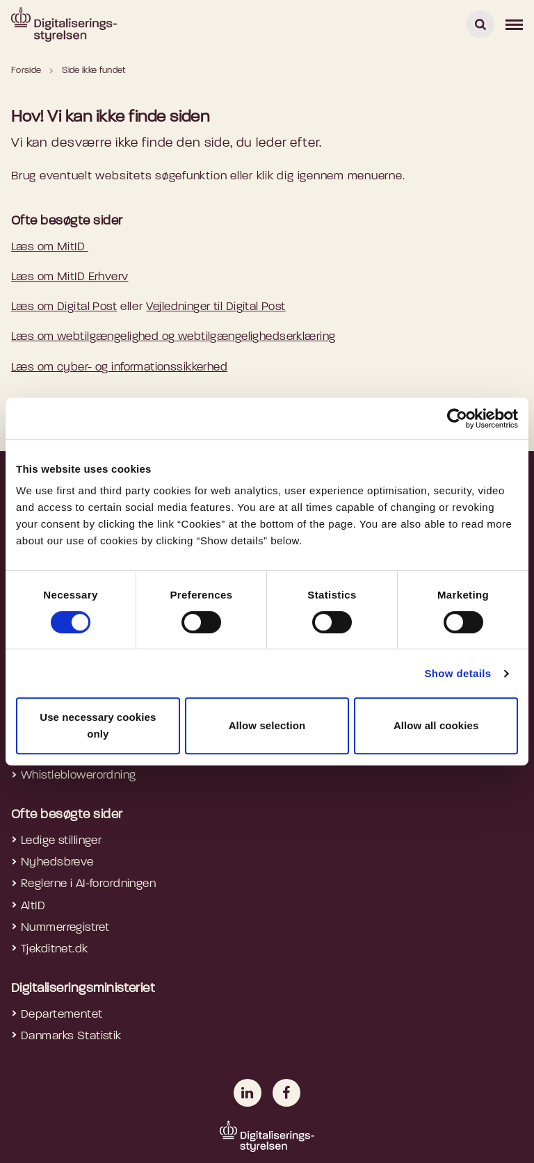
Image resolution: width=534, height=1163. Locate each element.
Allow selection (267, 725)
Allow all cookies (436, 725)
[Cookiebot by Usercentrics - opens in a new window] (457, 418)
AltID (33, 906)
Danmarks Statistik (71, 1036)
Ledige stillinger (61, 841)
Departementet (62, 1014)
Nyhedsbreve (57, 862)
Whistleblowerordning (78, 775)
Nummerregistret (65, 928)
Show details (457, 673)
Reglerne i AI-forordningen (88, 884)
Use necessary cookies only (98, 725)
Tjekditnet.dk (54, 949)
